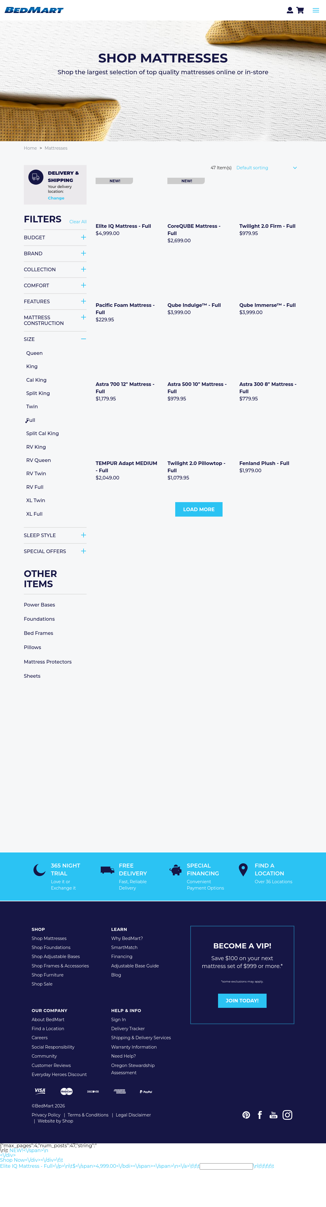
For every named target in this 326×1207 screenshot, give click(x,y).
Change (56, 198)
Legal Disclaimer (133, 1113)
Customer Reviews (51, 1064)
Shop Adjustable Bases (56, 955)
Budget (34, 237)
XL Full (34, 514)
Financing (121, 955)
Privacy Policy (46, 1113)
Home (30, 148)
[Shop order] (269, 167)
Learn (119, 928)
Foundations (39, 619)
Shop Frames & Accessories (60, 965)
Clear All (78, 222)
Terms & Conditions (88, 1113)
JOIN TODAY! (242, 1000)
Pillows (32, 647)
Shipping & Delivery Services (141, 1037)
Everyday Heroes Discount (59, 1073)
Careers (40, 1037)
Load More (199, 509)
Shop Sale (42, 983)
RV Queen (38, 460)
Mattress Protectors (48, 661)
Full (30, 420)
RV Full (34, 487)
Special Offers (45, 551)
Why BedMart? (127, 937)
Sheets (32, 676)
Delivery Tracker (128, 1027)
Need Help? (123, 1055)
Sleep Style (40, 535)
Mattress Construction (44, 320)
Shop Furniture (48, 974)
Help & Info (126, 1009)
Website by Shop (55, 1120)
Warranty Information (134, 1046)
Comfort (36, 285)
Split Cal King (42, 433)
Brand (33, 253)
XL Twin (35, 500)
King (32, 366)
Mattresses (56, 148)
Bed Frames (38, 633)
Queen (34, 353)
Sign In (118, 1018)
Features (37, 301)
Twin (32, 406)
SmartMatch (124, 946)
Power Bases (39, 604)
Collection (40, 269)
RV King (36, 447)
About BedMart (48, 1018)
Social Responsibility (53, 1046)
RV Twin (36, 473)
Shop (38, 928)
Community (44, 1055)
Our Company (49, 1009)
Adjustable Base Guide (135, 965)
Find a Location (48, 1027)
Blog (116, 974)
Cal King (36, 380)
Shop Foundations (51, 946)
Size (29, 339)
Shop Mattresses (49, 937)
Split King (38, 393)
